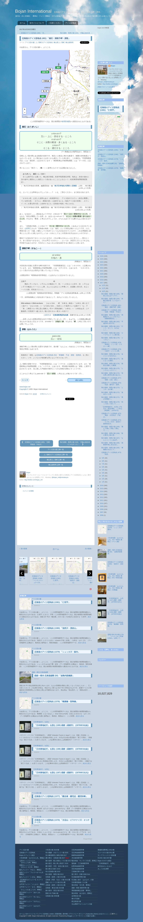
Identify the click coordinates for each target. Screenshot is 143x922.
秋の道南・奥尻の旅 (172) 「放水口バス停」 (112, 393)
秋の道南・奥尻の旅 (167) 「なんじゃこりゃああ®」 (112, 439)
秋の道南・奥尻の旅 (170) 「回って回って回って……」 (112, 403)
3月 (103, 476)
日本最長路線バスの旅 (79, 882)
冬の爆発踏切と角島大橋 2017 (56, 855)
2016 (101, 485)
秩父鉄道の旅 (76, 901)
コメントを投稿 (28, 491)
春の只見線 (75, 898)
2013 (101, 494)
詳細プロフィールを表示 (106, 87)
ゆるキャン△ (104, 914)
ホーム (22, 23)
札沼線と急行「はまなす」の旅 (83, 880)
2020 (101, 274)
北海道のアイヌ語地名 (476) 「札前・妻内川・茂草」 (111, 384)
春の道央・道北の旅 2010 (54, 890)
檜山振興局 (69, 42)
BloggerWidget (87, 839)
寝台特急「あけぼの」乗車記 (82, 893)
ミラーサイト (79, 916)
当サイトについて (36, 23)
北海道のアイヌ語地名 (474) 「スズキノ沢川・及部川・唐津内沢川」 (111, 422)
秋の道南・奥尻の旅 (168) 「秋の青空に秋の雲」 (112, 434)
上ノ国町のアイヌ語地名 (44, 42)
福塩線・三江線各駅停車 (80, 863)
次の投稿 (88, 549)
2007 (101, 512)
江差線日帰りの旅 (78, 871)
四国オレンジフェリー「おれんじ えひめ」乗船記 (29, 866)
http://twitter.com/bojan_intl (33, 480)
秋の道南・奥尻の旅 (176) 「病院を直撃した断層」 (112, 364)
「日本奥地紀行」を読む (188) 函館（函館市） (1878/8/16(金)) (61, 749)
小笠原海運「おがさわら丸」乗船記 (32, 858)
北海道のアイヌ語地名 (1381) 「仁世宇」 (52, 602)
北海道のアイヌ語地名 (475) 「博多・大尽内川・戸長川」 (111, 415)
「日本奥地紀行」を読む (40, 722)
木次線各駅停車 (77, 858)
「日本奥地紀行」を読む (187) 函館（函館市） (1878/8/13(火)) (61, 773)
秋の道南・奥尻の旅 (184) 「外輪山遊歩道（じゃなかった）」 (112, 300)
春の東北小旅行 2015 (52, 869)
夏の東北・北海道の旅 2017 (55, 858)
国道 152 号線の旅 (51, 893)
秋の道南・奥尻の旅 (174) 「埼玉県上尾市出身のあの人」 (112, 374)
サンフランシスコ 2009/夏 (107, 855)
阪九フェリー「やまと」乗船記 (30, 870)
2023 (101, 265)
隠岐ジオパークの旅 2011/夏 (55, 882)
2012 (101, 497)
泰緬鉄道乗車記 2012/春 (106, 850)
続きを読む (79, 380)
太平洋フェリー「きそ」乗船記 (30, 887)
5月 (103, 470)
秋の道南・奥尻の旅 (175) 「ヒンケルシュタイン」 (112, 369)
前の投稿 (24, 549)
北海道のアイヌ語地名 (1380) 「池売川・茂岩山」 (56, 628)
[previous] (21, 573)
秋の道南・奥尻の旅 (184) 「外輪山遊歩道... (75, 33)
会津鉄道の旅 (76, 896)
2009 (101, 506)
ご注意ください (54, 23)
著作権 (65, 914)
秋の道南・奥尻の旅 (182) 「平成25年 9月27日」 (112, 322)
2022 (101, 268)
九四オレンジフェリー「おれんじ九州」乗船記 (28, 861)
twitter (52, 914)
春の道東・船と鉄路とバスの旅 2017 (58, 861)
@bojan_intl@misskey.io (60, 477)
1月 (103, 482)
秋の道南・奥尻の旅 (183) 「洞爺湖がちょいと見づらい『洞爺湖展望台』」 (112, 316)
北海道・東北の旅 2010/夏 (54, 888)
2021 (101, 271)
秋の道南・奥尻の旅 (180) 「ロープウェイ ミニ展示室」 (112, 334)
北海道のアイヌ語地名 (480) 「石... (33, 33)
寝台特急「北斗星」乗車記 (81, 885)
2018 (101, 280)
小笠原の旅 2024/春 (52, 850)
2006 (101, 515)
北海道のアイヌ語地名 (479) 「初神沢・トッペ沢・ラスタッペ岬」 (111, 344)
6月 (103, 467)
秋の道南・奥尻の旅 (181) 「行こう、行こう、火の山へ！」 (112, 328)
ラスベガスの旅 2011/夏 (106, 852)
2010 (101, 503)
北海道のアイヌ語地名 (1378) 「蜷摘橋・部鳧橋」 (56, 701)
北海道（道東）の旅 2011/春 (55, 885)
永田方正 (47, 315)
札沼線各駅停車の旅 (79, 877)
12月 (103, 285)
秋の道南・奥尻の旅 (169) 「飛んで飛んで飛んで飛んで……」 (112, 428)
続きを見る (82, 643)
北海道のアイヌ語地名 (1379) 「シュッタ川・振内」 (57, 652)
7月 (103, 464)
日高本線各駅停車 (78, 850)
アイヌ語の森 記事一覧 (56, 449)
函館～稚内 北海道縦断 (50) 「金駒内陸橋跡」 (54, 676)
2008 (101, 509)
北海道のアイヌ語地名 (27, 852)
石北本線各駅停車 (78, 852)
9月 (103, 458)
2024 (101, 262)
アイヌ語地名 (70, 23)
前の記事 (25, 380)
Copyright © (24, 389)
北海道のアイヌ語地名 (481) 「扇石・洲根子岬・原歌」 (111, 306)
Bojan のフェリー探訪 (27, 855)
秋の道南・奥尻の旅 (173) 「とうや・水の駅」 (112, 388)
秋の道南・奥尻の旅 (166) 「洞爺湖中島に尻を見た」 (112, 444)
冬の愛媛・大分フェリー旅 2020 (56, 852)
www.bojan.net (25, 387)
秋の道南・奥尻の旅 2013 (54, 874)
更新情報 (58, 914)
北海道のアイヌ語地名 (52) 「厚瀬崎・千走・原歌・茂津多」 (59, 355)
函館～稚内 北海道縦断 (40, 672)
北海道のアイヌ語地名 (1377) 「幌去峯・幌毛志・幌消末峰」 (61, 796)
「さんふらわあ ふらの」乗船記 (30, 890)
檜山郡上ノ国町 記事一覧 (56, 460)
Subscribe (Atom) (92, 914)
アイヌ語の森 (30, 42)
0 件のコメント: (45, 394)
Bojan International (34, 11)
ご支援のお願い (90, 916)
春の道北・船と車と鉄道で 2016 (56, 863)
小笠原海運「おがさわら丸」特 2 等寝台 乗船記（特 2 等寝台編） (115, 576)
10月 (103, 291)
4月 (103, 473)
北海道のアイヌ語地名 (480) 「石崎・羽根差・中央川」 (111, 311)
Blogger (70, 916)
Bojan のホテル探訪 (104, 861)
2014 (101, 491)
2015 (101, 488)
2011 (101, 500)
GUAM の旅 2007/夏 (105, 858)
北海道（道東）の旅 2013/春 (55, 877)
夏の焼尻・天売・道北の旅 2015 (56, 866)
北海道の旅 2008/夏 (52, 896)
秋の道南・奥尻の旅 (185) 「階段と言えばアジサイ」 (112, 295)
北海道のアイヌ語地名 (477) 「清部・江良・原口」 (111, 379)
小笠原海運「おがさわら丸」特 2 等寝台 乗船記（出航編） (115, 588)
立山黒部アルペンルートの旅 (82, 904)
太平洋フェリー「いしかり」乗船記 (32, 884)
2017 (101, 283)
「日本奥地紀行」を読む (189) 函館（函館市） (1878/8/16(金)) (61, 725)
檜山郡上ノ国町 (59, 42)
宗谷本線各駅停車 (78, 869)
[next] (89, 573)
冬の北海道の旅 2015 (52, 871)
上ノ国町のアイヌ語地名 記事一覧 (56, 454)
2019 (101, 277)
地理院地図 (65, 121)
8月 (103, 461)
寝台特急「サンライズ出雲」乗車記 (84, 861)
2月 (103, 479)
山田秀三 (28, 228)
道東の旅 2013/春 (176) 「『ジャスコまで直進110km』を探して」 (116, 636)
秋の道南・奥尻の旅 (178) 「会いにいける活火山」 (112, 355)
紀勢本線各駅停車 (78, 866)
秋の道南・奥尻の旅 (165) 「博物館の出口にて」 (112, 448)
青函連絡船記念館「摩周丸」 (82, 890)
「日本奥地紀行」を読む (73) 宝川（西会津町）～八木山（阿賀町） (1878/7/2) (111, 408)
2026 (101, 256)
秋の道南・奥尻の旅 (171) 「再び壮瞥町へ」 (112, 398)
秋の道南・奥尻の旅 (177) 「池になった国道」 (112, 359)
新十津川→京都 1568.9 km (81, 874)
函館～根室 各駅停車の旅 (80, 888)
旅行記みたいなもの (105, 866)
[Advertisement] (56, 420)
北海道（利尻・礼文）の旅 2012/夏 (57, 880)
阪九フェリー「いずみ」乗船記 (30, 877)
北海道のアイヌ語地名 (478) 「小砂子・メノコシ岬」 (111, 350)
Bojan (113, 66)
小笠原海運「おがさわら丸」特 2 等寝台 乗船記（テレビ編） (115, 539)
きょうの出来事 (103, 869)
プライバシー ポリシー (77, 914)
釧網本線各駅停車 (78, 855)
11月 (103, 288)
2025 (101, 259)
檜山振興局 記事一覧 (55, 465)
